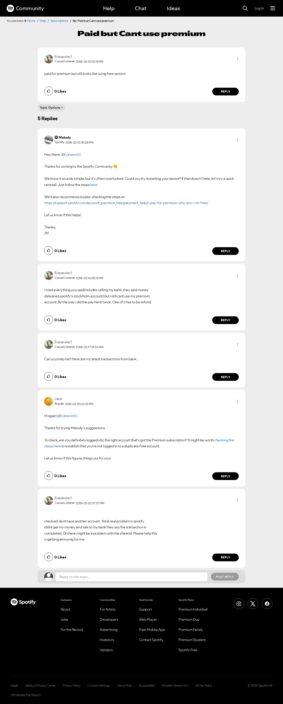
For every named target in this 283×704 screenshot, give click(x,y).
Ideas (173, 8)
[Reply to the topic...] (131, 576)
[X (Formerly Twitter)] (253, 603)
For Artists (108, 609)
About (65, 609)
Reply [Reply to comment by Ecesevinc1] (225, 91)
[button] (237, 59)
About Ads (124, 685)
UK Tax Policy (203, 685)
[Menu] (272, 8)
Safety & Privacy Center (40, 685)
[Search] (245, 8)
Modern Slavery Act (175, 685)
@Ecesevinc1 (71, 154)
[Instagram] (238, 603)
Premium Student (192, 639)
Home (31, 21)
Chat (140, 8)
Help (109, 8)
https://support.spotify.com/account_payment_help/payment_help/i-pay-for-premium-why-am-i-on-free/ (126, 202)
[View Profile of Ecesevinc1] (63, 56)
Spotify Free (187, 649)
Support (145, 609)
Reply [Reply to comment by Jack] (225, 476)
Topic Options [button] (50, 107)
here (94, 184)
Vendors (106, 649)
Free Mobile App (152, 629)
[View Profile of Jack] (58, 398)
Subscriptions (59, 21)
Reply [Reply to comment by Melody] (225, 251)
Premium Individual (193, 609)
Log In (259, 8)
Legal (14, 685)
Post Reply (225, 577)
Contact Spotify (151, 639)
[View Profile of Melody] (65, 137)
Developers (109, 619)
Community (25, 8)
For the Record (72, 629)
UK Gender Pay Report (25, 695)
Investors (107, 639)
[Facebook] (267, 603)
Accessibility (147, 685)
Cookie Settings (98, 685)
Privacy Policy (71, 685)
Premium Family (190, 629)
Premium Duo (189, 619)
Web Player (148, 619)
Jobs (64, 619)
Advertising (109, 629)
